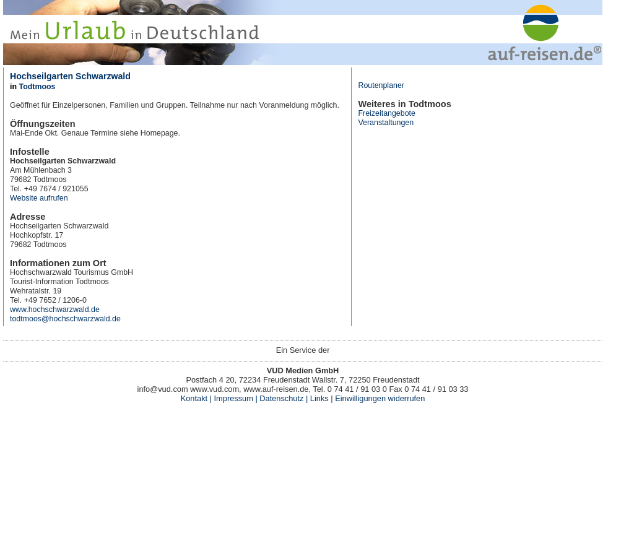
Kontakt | (196, 398)
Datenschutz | (283, 398)
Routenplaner (381, 85)
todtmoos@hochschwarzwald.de (65, 318)
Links (318, 398)
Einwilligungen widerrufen (380, 398)
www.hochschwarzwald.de (55, 309)
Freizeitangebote (386, 113)
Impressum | (236, 398)
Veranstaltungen (386, 122)
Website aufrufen (39, 198)
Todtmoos (37, 86)
